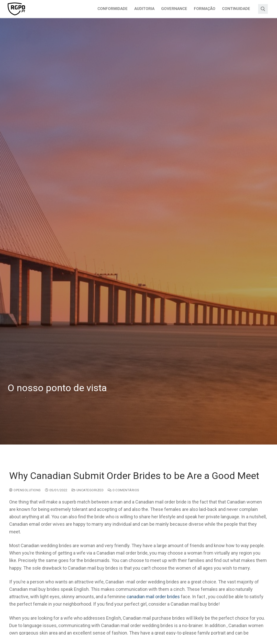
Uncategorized (88, 490)
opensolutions (25, 490)
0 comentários (123, 490)
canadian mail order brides (153, 596)
